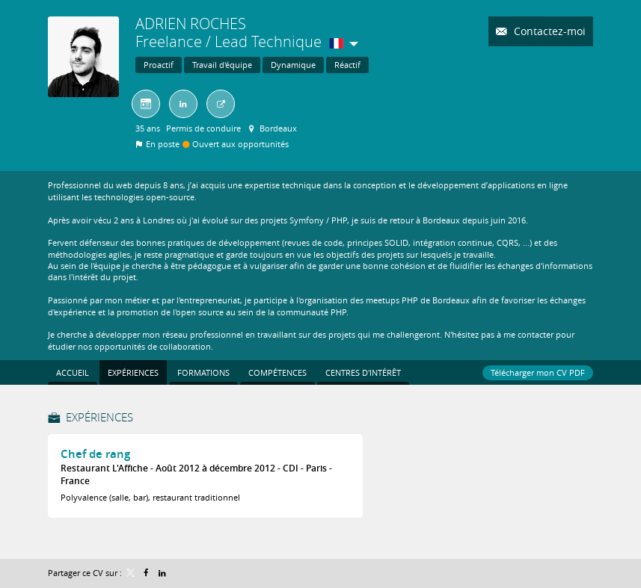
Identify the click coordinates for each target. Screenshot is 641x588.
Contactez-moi (548, 31)
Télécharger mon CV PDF (538, 372)
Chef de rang (95, 454)
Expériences (99, 416)
